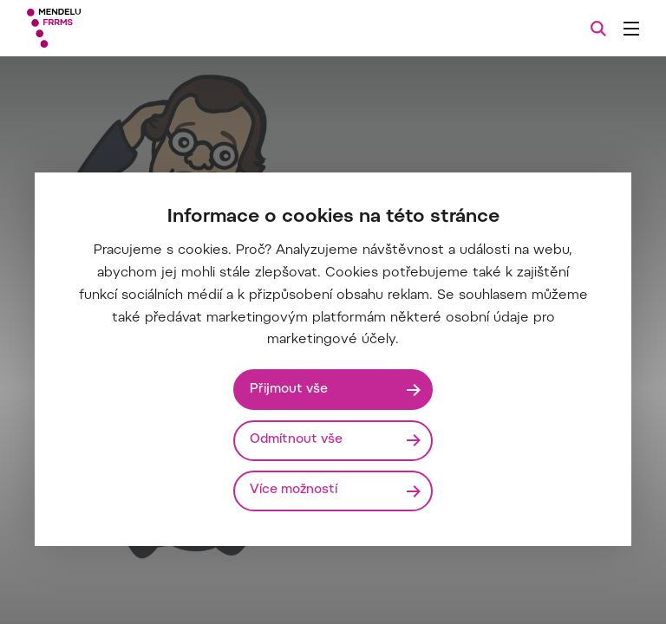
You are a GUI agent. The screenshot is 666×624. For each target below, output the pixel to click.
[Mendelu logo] (119, 28)
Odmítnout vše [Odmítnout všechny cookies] (296, 439)
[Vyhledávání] (598, 28)
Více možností (293, 490)
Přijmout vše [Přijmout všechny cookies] (289, 389)
